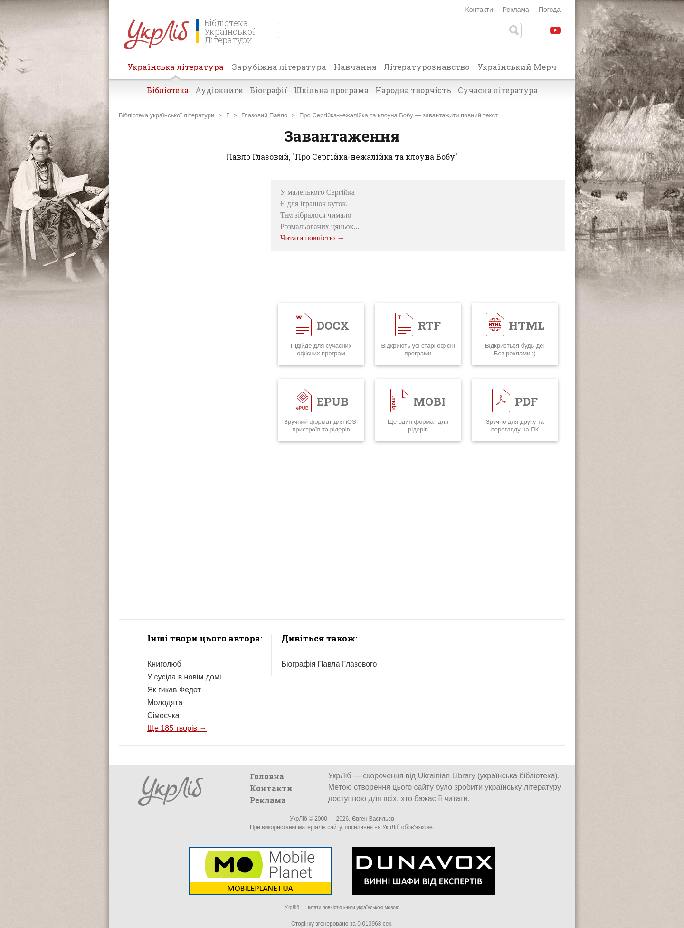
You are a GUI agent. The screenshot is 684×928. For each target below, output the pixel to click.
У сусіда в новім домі (184, 677)
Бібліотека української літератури (166, 115)
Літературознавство (427, 66)
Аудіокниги (219, 90)
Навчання (355, 66)
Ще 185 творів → (177, 728)
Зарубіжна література (279, 66)
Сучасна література (498, 90)
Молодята (164, 702)
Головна (267, 776)
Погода (549, 9)
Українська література (175, 69)
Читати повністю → (312, 238)
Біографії (268, 90)
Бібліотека (168, 90)
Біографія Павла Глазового (329, 664)
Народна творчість (413, 90)
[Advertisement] (190, 322)
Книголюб (164, 664)
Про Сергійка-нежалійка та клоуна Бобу (356, 115)
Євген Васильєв (373, 818)
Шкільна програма (331, 90)
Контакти (479, 9)
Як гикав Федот (174, 690)
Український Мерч (517, 66)
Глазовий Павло (264, 115)
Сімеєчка (163, 715)
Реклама (516, 9)
